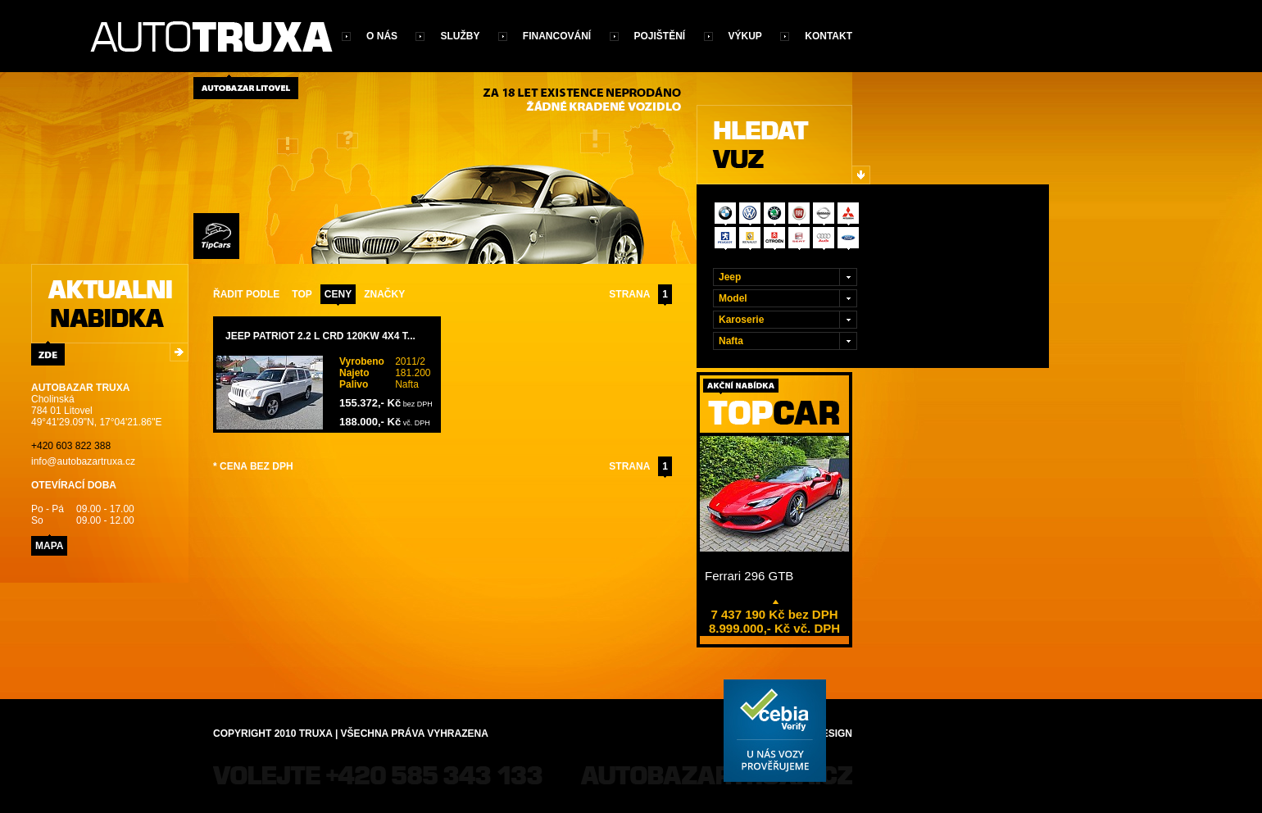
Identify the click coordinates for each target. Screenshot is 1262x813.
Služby (459, 36)
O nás (381, 36)
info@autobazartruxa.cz (83, 461)
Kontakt (828, 36)
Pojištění (660, 36)
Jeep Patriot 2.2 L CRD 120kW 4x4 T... (320, 336)
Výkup (745, 36)
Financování (557, 36)
